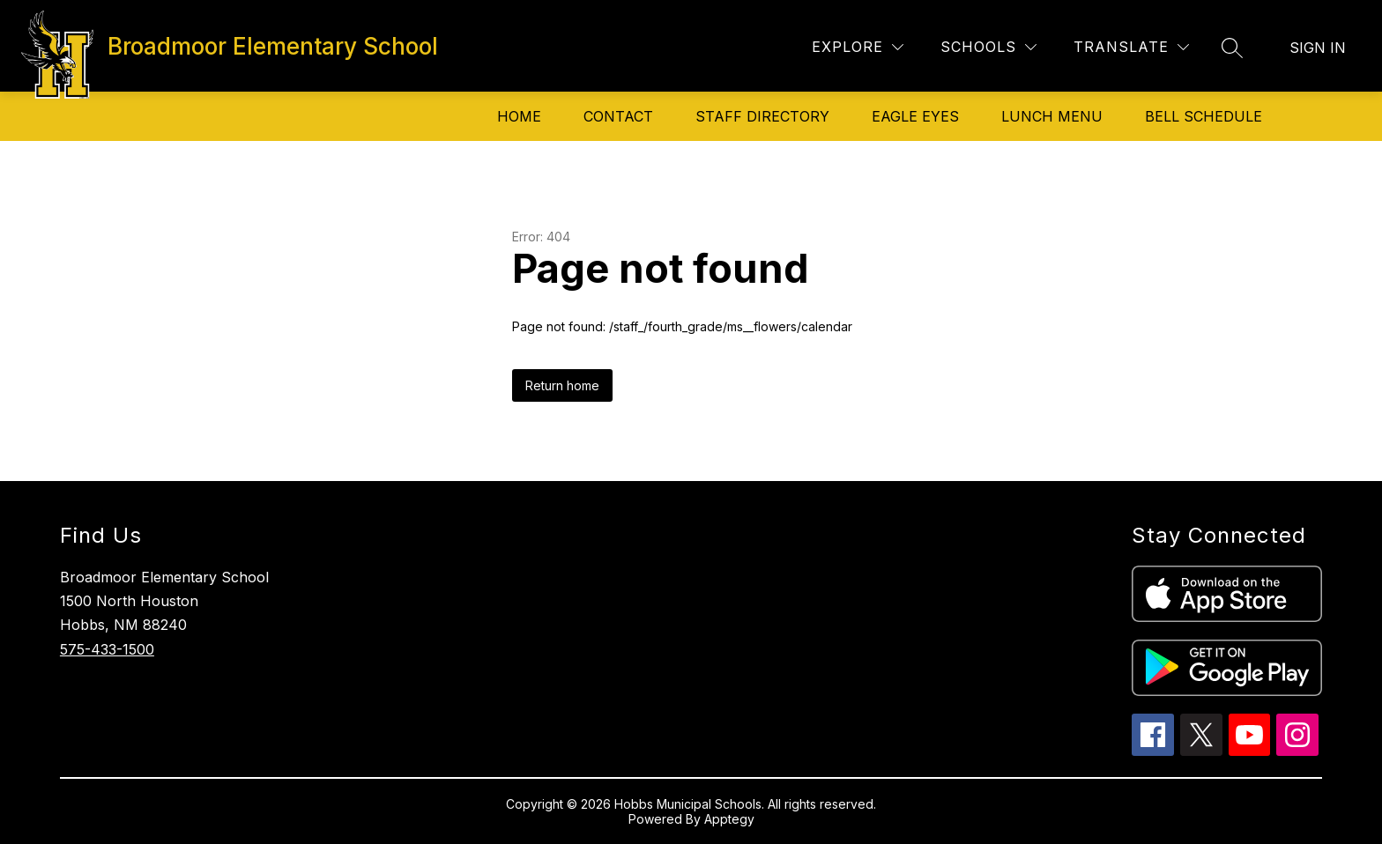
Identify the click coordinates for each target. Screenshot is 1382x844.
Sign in (1317, 47)
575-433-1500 (107, 649)
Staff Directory (762, 116)
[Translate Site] (1131, 47)
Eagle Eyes (915, 116)
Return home (562, 385)
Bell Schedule (1203, 116)
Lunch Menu (1052, 116)
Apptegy (729, 818)
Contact (618, 116)
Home (519, 116)
